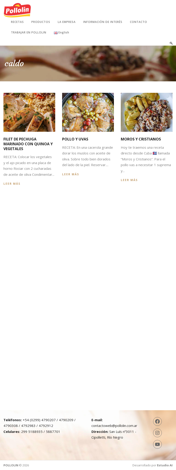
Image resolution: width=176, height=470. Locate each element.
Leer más (11, 184)
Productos (40, 22)
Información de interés (102, 22)
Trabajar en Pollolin (28, 32)
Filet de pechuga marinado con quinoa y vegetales (28, 144)
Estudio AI (165, 465)
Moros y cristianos (141, 139)
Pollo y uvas (75, 139)
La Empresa (67, 22)
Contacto (138, 22)
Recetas (17, 22)
